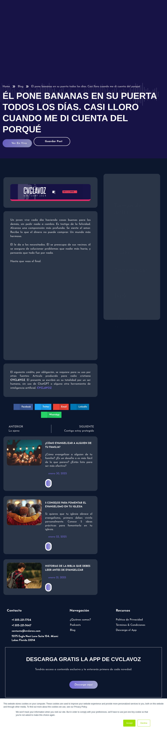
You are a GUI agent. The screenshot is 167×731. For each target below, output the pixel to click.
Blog (20, 86)
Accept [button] (129, 723)
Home (6, 86)
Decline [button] (143, 723)
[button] (23, 407)
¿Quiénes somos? (80, 619)
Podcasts (75, 625)
